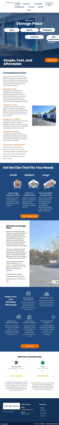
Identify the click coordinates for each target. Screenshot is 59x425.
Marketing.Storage (52, 424)
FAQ (22, 267)
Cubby (42, 424)
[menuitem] (18, 3)
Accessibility (4, 424)
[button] (5, 376)
